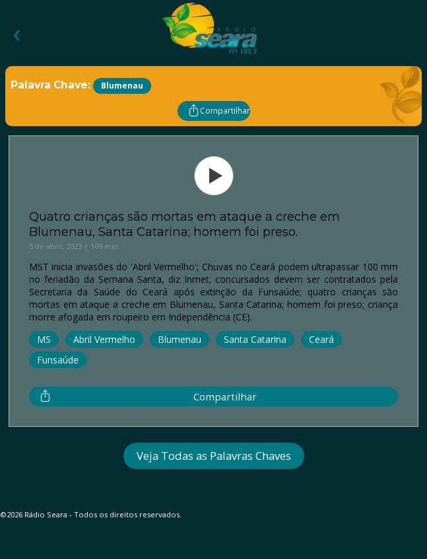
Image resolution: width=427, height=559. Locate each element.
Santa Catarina (255, 339)
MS (44, 339)
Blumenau (179, 339)
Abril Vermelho (104, 339)
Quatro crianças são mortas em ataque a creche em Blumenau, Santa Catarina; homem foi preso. (184, 224)
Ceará (321, 339)
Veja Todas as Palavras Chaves (214, 455)
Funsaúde (58, 360)
